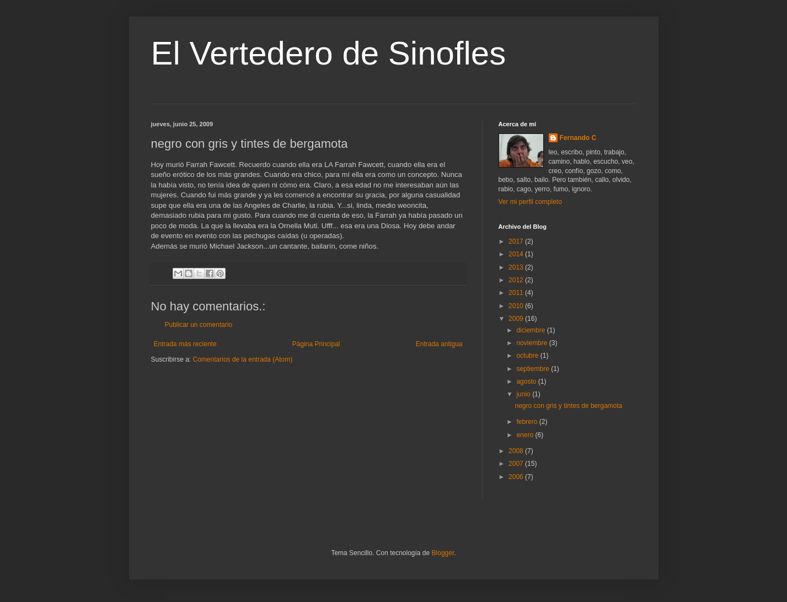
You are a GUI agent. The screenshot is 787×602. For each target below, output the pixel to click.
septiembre (533, 369)
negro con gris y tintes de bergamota (568, 406)
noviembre (532, 343)
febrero (527, 422)
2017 (516, 241)
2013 (516, 267)
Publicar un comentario (199, 325)
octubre (528, 355)
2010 (516, 306)
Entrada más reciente (185, 344)
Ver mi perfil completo (530, 202)
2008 (516, 451)
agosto (527, 381)
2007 (516, 463)
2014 (516, 254)
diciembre (531, 330)
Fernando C (578, 138)
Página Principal (316, 344)
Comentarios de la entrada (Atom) (243, 359)
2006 (516, 477)
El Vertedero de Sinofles (328, 53)
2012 (516, 280)
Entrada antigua (439, 344)
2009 (516, 318)
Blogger (443, 553)
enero (525, 435)
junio (524, 394)
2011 (516, 293)
